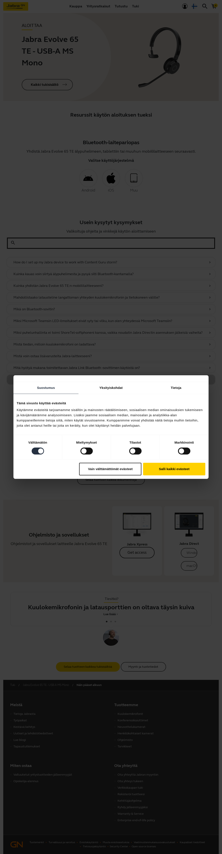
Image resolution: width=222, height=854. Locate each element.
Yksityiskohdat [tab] (110, 388)
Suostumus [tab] (46, 388)
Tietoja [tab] (176, 388)
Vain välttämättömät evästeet (110, 469)
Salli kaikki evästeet (174, 469)
